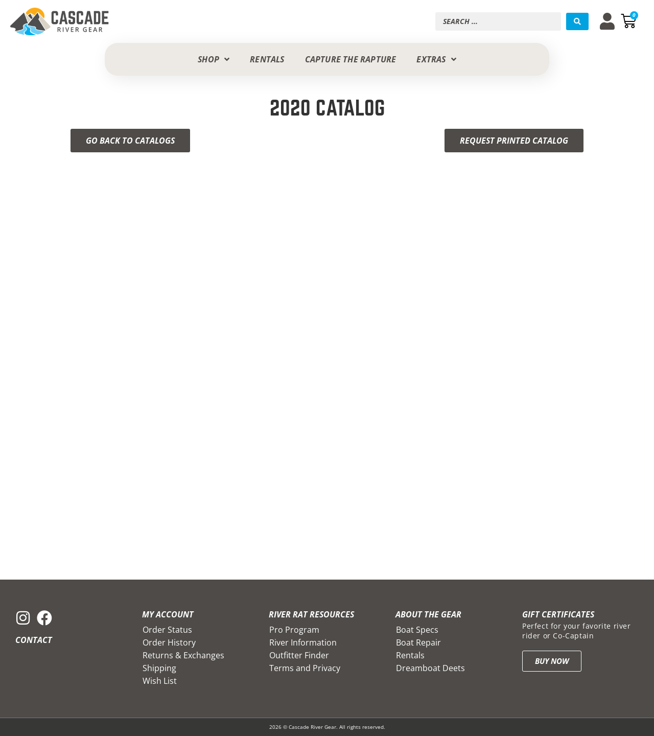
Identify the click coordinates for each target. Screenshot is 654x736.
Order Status (167, 629)
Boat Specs (417, 629)
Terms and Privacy (304, 668)
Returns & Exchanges (183, 655)
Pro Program (294, 629)
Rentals (410, 655)
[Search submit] (577, 21)
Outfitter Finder (299, 655)
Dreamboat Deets (430, 668)
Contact (33, 640)
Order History (169, 642)
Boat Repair (418, 642)
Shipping (159, 668)
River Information (303, 642)
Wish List (160, 680)
